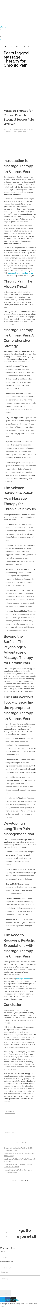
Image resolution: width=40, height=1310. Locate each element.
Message (4, 1272)
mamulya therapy (20, 132)
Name (2, 1251)
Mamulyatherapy (22, 129)
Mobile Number (6, 1261)
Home (6, 47)
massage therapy (23, 979)
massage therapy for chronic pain (21, 273)
